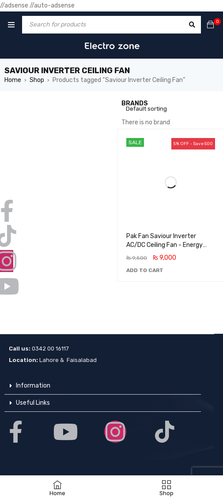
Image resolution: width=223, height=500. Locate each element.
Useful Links (33, 403)
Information (33, 385)
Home (12, 80)
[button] (144, 270)
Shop (37, 80)
